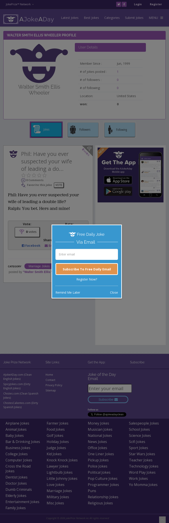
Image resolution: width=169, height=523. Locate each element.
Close (114, 292)
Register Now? (86, 279)
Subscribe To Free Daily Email (87, 269)
